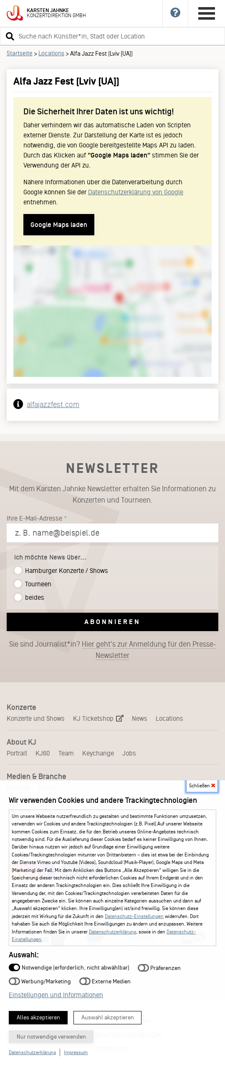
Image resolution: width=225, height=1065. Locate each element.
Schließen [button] (202, 786)
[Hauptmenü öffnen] (207, 13)
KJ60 (42, 753)
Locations (51, 53)
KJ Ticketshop (98, 718)
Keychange (98, 753)
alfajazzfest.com (53, 404)
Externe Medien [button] (105, 981)
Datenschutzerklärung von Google (135, 192)
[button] (8, 36)
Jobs (129, 753)
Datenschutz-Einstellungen (134, 916)
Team (66, 753)
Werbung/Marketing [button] (40, 981)
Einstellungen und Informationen (56, 994)
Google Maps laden (58, 224)
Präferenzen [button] (159, 967)
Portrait (17, 753)
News (139, 718)
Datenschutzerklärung (112, 932)
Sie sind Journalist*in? (112, 650)
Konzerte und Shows (36, 718)
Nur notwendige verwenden (51, 1037)
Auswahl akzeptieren (107, 1017)
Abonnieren (112, 621)
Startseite (20, 53)
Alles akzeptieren (38, 1017)
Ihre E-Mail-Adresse (34, 518)
